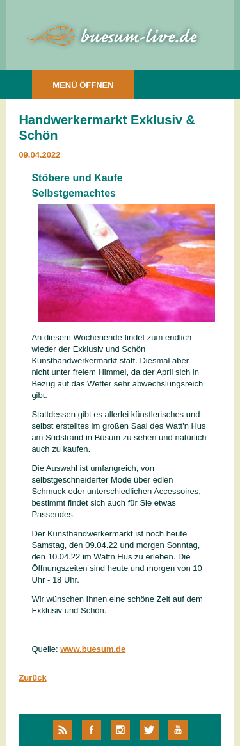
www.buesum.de (92, 649)
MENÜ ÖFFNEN (82, 85)
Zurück (32, 678)
